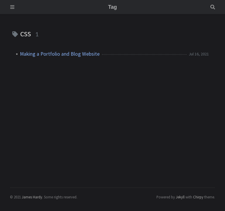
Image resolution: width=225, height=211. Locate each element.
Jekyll (180, 197)
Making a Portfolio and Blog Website (60, 54)
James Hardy (32, 197)
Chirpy (198, 197)
